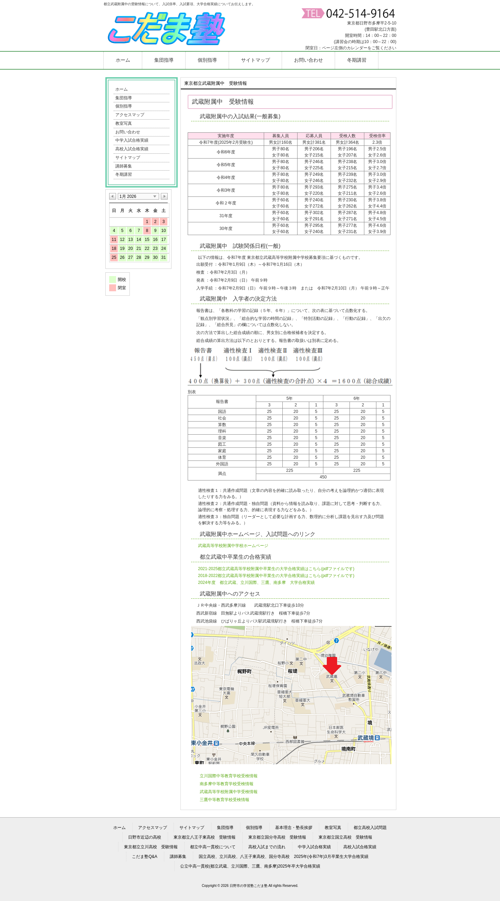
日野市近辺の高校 (144, 837)
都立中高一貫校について (213, 846)
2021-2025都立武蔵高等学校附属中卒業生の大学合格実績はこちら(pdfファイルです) (276, 568)
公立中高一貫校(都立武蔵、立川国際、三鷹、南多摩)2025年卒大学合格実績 (250, 866)
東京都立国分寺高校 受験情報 (277, 837)
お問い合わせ (127, 132)
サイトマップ (127, 157)
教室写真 (123, 123)
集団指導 (123, 97)
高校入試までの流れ (266, 846)
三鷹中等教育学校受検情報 (224, 799)
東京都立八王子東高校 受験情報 (205, 837)
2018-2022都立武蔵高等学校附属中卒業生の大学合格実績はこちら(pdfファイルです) (276, 575)
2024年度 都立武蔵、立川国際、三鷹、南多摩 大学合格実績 (256, 582)
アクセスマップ (129, 114)
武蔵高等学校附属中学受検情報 (229, 791)
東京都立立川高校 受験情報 (151, 846)
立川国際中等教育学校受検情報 (229, 775)
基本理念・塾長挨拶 (293, 827)
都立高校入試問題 (370, 827)
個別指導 (123, 106)
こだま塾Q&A (144, 856)
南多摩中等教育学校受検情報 (226, 783)
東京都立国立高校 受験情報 (345, 837)
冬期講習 (123, 174)
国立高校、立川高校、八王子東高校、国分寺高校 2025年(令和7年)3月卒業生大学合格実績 (283, 856)
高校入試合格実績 (131, 148)
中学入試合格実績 (131, 140)
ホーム (121, 89)
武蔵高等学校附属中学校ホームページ (233, 545)
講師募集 (123, 166)
